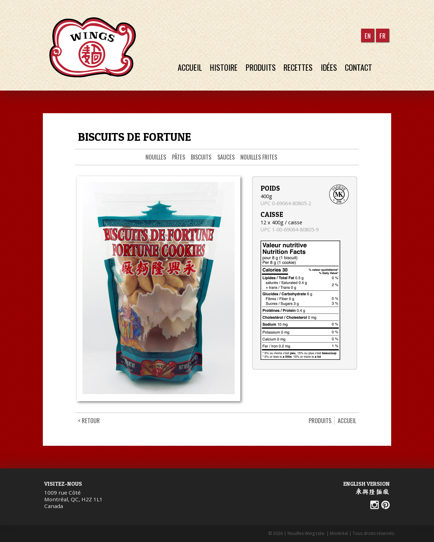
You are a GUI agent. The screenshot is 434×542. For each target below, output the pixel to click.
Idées (331, 67)
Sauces (226, 156)
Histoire (225, 67)
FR (382, 35)
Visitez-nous (63, 483)
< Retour (89, 420)
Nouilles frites (258, 156)
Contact (362, 67)
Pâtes (178, 156)
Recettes (300, 67)
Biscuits (201, 156)
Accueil (190, 67)
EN (368, 35)
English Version (366, 483)
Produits (262, 67)
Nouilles (155, 156)
